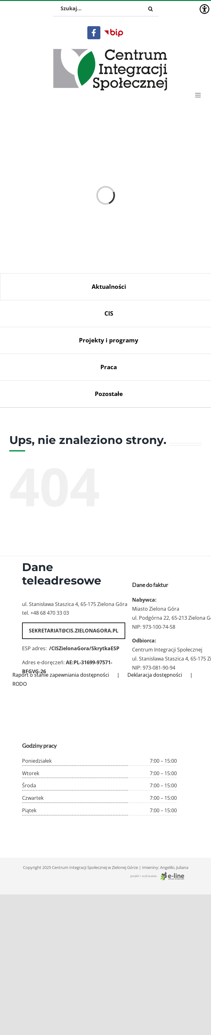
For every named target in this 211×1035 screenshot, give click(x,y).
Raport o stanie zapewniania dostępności (60, 674)
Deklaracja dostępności (154, 674)
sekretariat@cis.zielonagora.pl (73, 630)
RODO (19, 683)
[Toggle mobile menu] (198, 95)
